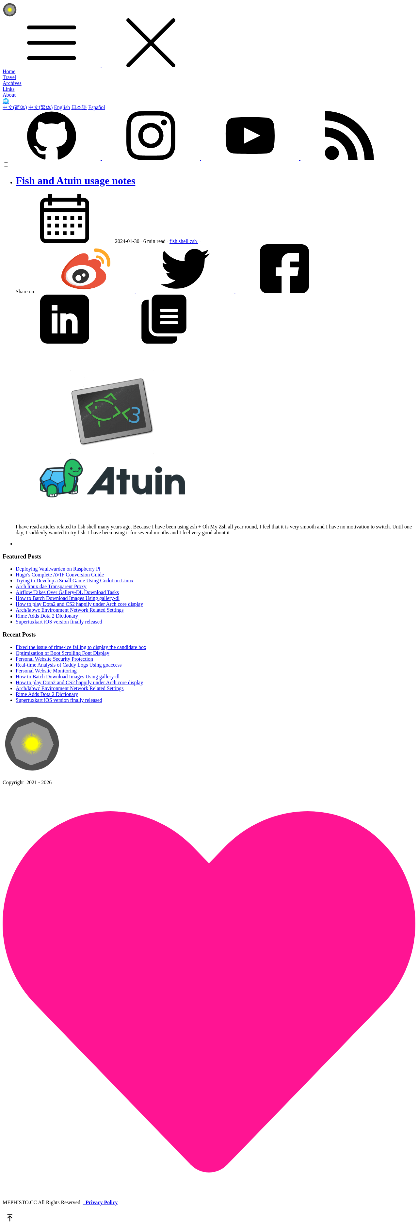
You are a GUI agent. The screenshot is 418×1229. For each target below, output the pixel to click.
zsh (194, 241)
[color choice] (6, 164)
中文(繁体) (40, 107)
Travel (9, 77)
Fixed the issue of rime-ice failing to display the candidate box (81, 647)
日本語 (79, 107)
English (62, 107)
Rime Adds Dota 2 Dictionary (47, 616)
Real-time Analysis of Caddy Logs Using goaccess (68, 665)
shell (184, 241)
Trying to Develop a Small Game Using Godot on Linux (75, 580)
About (9, 95)
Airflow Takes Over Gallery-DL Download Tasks (67, 592)
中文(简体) (15, 107)
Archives (12, 83)
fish (174, 241)
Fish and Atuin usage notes (75, 180)
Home (9, 71)
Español (96, 107)
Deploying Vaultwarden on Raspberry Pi (58, 569)
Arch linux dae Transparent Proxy (51, 586)
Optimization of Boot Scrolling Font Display (62, 653)
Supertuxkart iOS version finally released (59, 621)
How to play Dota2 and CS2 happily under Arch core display (79, 604)
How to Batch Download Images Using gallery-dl (68, 598)
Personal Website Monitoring (46, 670)
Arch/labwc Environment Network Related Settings (70, 610)
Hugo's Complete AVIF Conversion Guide (60, 574)
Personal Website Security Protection (54, 659)
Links (8, 89)
